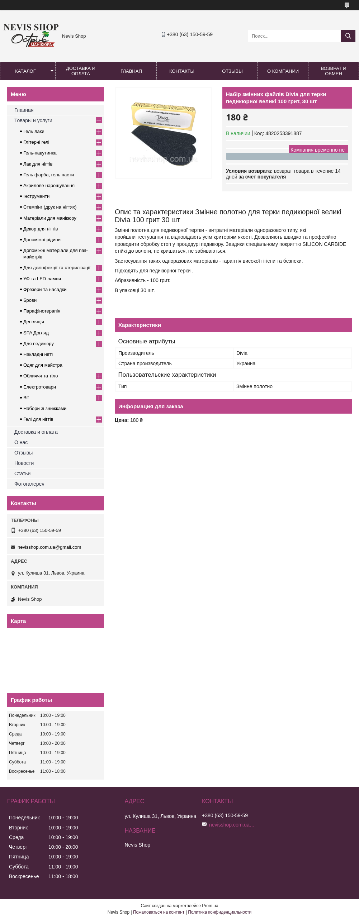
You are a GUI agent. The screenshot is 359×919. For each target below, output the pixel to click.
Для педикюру (38, 343)
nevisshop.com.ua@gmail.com (49, 547)
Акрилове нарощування (49, 185)
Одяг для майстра (42, 365)
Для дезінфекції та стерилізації (56, 267)
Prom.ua (210, 905)
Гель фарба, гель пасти (48, 174)
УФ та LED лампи (42, 278)
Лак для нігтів (37, 164)
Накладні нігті (38, 354)
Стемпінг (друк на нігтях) (49, 207)
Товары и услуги (33, 120)
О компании (283, 71)
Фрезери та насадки (45, 289)
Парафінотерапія (41, 311)
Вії (26, 397)
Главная (131, 71)
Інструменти (36, 196)
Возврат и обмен (333, 71)
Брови (30, 300)
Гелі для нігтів (38, 419)
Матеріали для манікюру (49, 218)
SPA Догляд (36, 332)
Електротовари (39, 387)
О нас (21, 442)
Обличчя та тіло (40, 375)
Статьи (22, 473)
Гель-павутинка (40, 153)
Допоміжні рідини (42, 239)
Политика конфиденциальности (219, 912)
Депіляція (33, 321)
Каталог (25, 71)
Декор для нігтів (40, 229)
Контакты (181, 71)
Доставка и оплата (80, 71)
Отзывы (232, 71)
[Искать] (348, 36)
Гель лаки (33, 131)
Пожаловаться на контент (158, 912)
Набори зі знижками (44, 408)
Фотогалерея (29, 484)
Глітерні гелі (36, 142)
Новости (24, 463)
